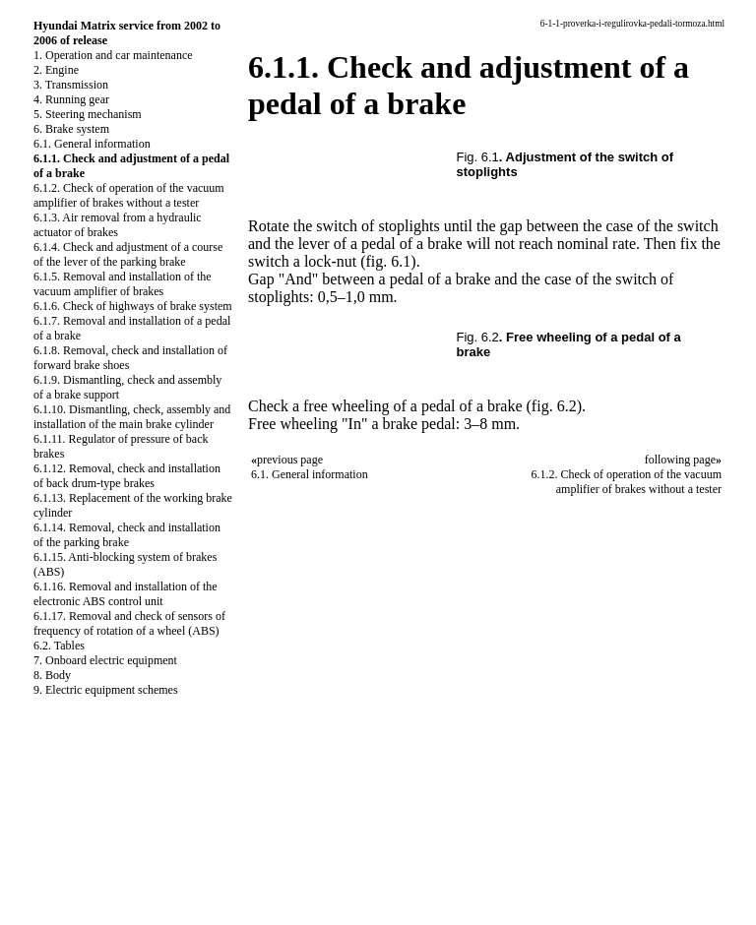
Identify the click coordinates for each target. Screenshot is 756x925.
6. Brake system (71, 129)
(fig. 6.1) (387, 261)
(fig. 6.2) (554, 406)
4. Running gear (71, 99)
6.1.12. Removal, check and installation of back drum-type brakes (126, 476)
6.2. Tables (59, 645)
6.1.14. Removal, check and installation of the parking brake (126, 535)
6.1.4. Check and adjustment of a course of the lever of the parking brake (127, 254)
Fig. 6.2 (478, 337)
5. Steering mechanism (87, 114)
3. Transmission (70, 85)
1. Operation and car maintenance (113, 55)
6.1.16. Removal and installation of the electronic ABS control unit (125, 594)
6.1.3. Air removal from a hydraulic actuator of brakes (117, 225)
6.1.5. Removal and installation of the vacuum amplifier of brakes (122, 284)
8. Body (52, 675)
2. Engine (56, 70)
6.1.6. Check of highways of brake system (132, 306)
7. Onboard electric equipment (105, 660)
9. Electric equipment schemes (105, 690)
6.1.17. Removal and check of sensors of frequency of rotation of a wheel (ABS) (129, 623)
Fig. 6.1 (478, 157)
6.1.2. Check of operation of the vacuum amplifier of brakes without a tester (128, 195)
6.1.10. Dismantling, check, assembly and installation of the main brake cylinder (131, 416)
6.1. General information (92, 144)
